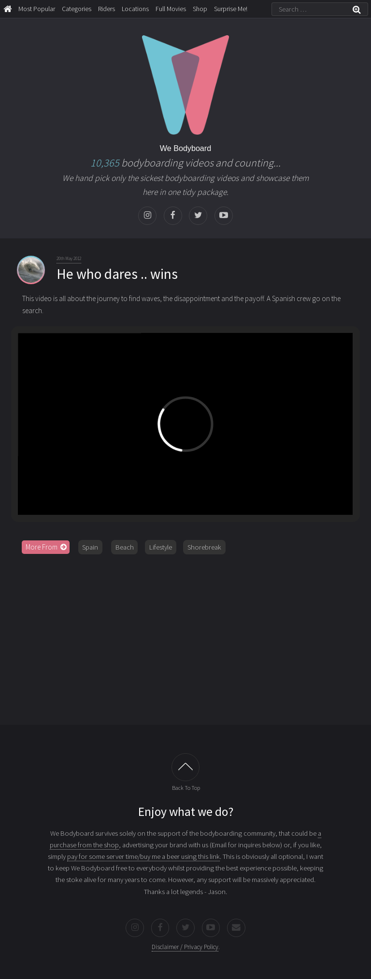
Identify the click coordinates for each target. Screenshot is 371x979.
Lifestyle (160, 547)
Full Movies (171, 8)
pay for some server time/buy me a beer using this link (143, 856)
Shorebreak (204, 547)
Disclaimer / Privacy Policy (185, 947)
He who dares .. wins (117, 274)
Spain (90, 547)
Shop (200, 8)
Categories (76, 8)
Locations (135, 8)
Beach (124, 547)
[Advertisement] (185, 635)
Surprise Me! (230, 8)
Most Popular (36, 8)
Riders (106, 8)
